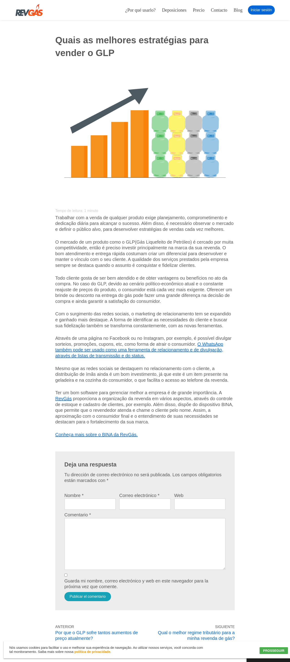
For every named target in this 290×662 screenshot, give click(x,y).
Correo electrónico (139, 495)
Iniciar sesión (261, 10)
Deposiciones (174, 10)
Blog (238, 10)
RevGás (63, 398)
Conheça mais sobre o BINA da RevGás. (96, 434)
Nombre (74, 495)
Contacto (219, 10)
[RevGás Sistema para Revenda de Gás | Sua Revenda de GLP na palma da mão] (29, 10)
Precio (198, 10)
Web (179, 495)
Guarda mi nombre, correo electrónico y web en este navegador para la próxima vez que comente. (136, 583)
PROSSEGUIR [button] (273, 650)
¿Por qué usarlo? (140, 10)
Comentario (77, 514)
